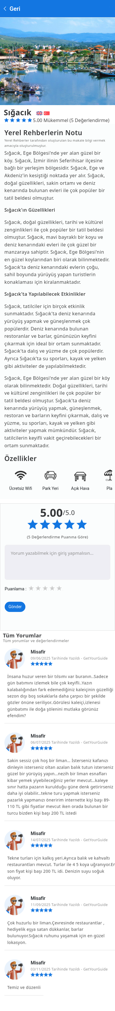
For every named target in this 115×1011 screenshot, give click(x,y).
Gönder (15, 607)
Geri (11, 8)
